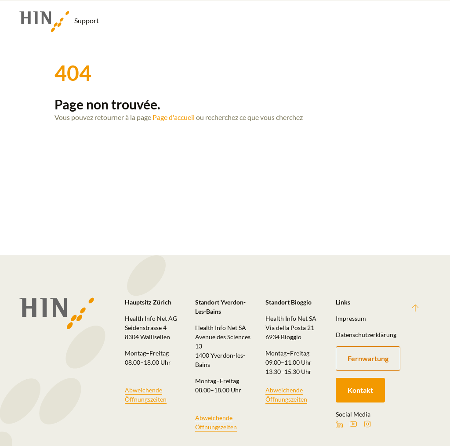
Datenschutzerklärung (366, 334)
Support (59, 21)
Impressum (351, 318)
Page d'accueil (173, 117)
